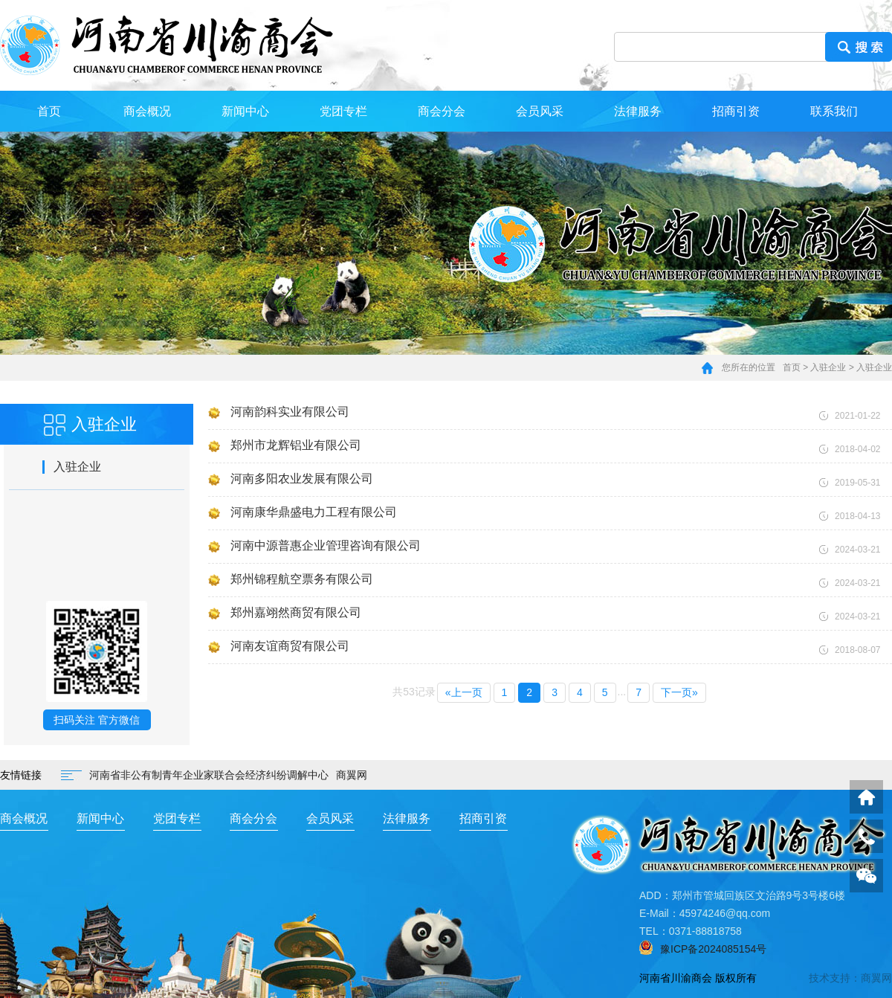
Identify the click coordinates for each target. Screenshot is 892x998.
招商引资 (736, 111)
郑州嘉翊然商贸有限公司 (295, 612)
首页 (49, 111)
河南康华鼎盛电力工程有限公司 (313, 512)
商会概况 (147, 111)
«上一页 (463, 692)
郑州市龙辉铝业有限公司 (295, 445)
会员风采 (539, 111)
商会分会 (441, 111)
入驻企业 (828, 367)
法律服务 (638, 111)
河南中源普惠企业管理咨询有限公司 (325, 545)
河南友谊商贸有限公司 (289, 646)
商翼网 (351, 775)
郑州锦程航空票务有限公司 (301, 579)
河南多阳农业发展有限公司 (301, 478)
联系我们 (834, 111)
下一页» (679, 692)
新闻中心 (245, 111)
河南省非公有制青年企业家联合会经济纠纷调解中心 (209, 775)
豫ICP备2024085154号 (713, 949)
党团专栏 (343, 111)
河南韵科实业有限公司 (289, 411)
